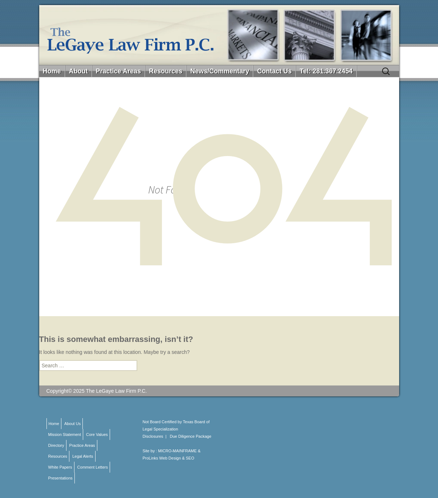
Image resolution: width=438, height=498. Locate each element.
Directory (56, 445)
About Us (72, 423)
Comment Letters (92, 467)
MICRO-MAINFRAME (177, 451)
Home (52, 71)
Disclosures (153, 436)
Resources (165, 71)
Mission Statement (64, 434)
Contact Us (274, 71)
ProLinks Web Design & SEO (168, 458)
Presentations (60, 478)
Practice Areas (118, 71)
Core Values (97, 434)
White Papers (60, 467)
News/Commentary (219, 71)
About (78, 71)
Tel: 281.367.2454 (326, 71)
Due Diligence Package (190, 436)
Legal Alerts (82, 456)
